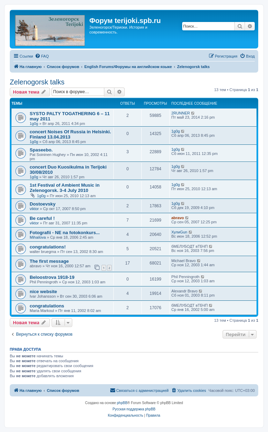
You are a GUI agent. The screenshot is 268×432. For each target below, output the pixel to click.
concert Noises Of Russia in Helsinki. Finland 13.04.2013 (70, 134)
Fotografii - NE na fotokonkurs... (65, 232)
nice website (43, 291)
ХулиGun (179, 232)
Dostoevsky (42, 204)
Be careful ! (42, 218)
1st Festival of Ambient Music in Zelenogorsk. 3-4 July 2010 (64, 188)
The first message (49, 261)
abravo (177, 218)
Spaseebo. (41, 149)
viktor (34, 209)
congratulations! (48, 246)
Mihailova (38, 237)
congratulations (47, 305)
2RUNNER (180, 113)
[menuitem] (42, 56)
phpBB (122, 403)
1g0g (34, 123)
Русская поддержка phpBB (133, 409)
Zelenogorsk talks (37, 82)
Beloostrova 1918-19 (52, 277)
